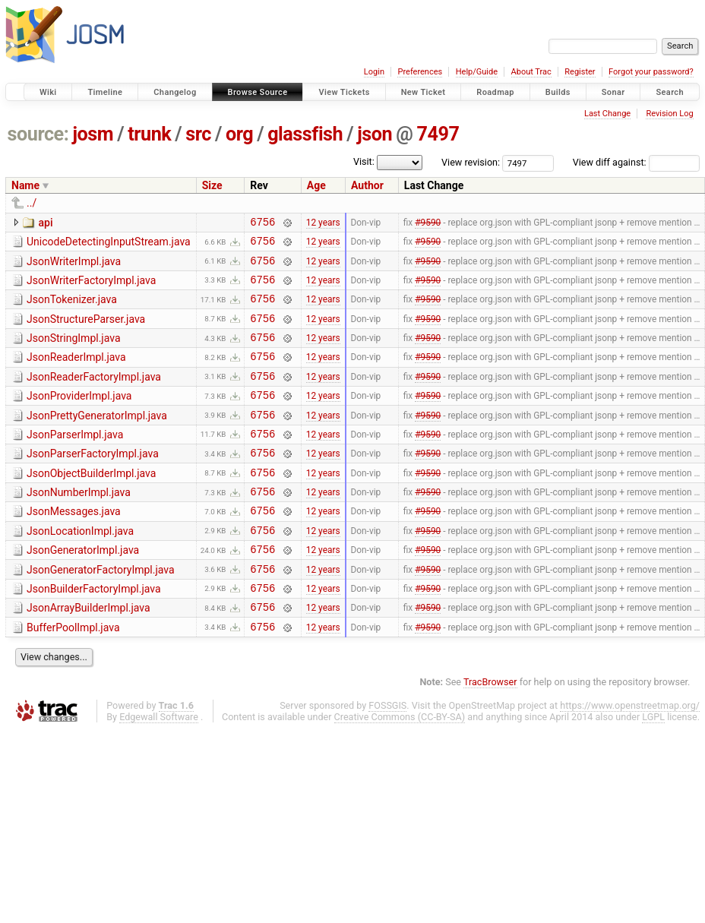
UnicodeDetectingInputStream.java (109, 244)
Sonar (613, 92)
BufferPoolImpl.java (73, 675)
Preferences (419, 72)
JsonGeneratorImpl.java (83, 589)
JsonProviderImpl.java (79, 416)
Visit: (364, 161)
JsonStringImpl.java (74, 352)
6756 (262, 224)
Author (367, 185)
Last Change (607, 114)
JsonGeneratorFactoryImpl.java (101, 611)
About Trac (531, 72)
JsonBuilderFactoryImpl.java (94, 632)
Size (212, 185)
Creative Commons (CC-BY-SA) (400, 767)
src (198, 134)
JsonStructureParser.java (86, 330)
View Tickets (343, 92)
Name (25, 185)
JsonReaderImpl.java (76, 373)
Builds (558, 92)
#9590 (428, 223)
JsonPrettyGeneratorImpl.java (97, 438)
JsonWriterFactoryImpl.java (91, 287)
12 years (323, 223)
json (374, 134)
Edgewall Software (158, 767)
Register (579, 72)
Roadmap (495, 92)
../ (31, 203)
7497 (437, 134)
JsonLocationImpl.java (80, 567)
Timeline (104, 92)
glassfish (305, 134)
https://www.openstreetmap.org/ (630, 755)
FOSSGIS (387, 755)
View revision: (470, 162)
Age (316, 185)
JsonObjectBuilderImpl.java (91, 503)
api (45, 223)
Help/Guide (477, 72)
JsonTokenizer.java (72, 308)
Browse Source (258, 92)
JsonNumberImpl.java (79, 524)
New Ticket (423, 92)
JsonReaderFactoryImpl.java (94, 395)
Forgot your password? (651, 72)
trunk (149, 134)
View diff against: (636, 162)
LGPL (653, 767)
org (239, 134)
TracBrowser (490, 732)
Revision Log (669, 114)
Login (374, 72)
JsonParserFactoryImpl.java (93, 481)
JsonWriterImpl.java (74, 266)
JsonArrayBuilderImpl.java (88, 653)
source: (38, 134)
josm (92, 134)
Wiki (48, 92)
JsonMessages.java (74, 545)
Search (670, 92)
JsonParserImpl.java (75, 460)
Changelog (174, 92)
